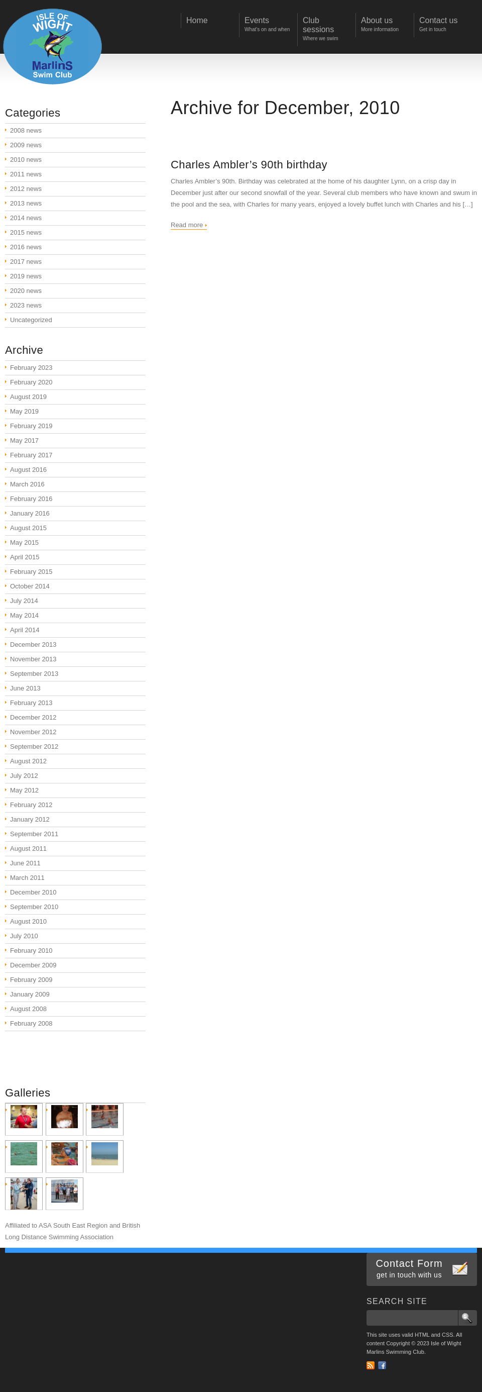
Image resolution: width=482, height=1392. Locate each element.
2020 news (26, 290)
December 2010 (33, 892)
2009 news (26, 145)
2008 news (26, 130)
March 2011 (27, 877)
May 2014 (24, 615)
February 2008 (31, 1023)
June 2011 (25, 863)
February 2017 (31, 455)
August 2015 (28, 528)
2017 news (26, 261)
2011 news (26, 174)
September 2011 (34, 834)
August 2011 (28, 848)
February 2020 (31, 382)
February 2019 (31, 426)
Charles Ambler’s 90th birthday (249, 164)
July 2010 (24, 936)
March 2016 (27, 484)
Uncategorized (31, 320)
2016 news (26, 247)
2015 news (26, 232)
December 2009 (33, 965)
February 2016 (31, 499)
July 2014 (24, 601)
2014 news (26, 218)
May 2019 (24, 411)
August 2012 (28, 761)
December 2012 (33, 717)
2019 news (26, 276)
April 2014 (25, 630)
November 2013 (33, 659)
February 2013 (31, 703)
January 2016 (30, 513)
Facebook (382, 1365)
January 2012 (30, 819)
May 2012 (24, 790)
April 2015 (25, 557)
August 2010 (28, 921)
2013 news (26, 203)
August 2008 (28, 1009)
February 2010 (31, 950)
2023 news (26, 305)
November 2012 (33, 732)
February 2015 (31, 571)
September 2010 (34, 907)
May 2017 (24, 440)
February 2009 (31, 979)
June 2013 (25, 688)
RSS (371, 1365)
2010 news (26, 159)
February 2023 (31, 367)
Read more (187, 225)
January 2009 (30, 994)
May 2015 (24, 542)
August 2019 (28, 397)
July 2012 (24, 775)
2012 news (26, 188)
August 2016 (28, 469)
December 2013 (33, 644)
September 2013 (34, 673)
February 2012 (31, 805)
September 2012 (34, 746)
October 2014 (30, 586)
